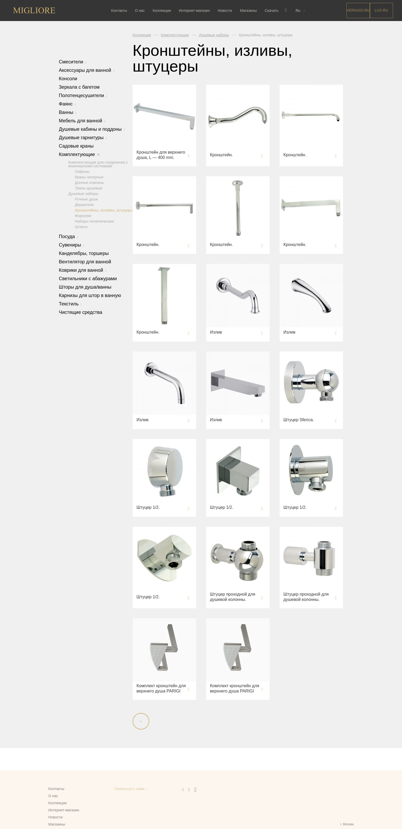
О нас (141, 10)
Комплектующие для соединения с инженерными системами (98, 164)
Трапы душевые (88, 188)
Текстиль (70, 303)
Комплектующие (79, 154)
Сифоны (82, 171)
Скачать (273, 10)
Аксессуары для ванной (87, 70)
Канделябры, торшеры (84, 253)
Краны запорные (89, 177)
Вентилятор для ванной (85, 261)
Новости (226, 10)
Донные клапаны (89, 182)
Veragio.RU (358, 10)
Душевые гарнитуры (83, 137)
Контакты (120, 10)
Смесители (72, 61)
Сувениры (71, 244)
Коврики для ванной (82, 270)
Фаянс (67, 104)
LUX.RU (381, 10)
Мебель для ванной (82, 120)
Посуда (68, 236)
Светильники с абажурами (88, 278)
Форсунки (83, 215)
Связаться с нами (129, 789)
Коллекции (163, 10)
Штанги (81, 226)
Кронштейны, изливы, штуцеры (104, 210)
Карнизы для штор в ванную (90, 295)
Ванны (68, 112)
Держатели (84, 204)
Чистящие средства (80, 312)
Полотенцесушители (83, 95)
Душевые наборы (83, 193)
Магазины (249, 10)
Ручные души (86, 199)
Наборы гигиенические (94, 221)
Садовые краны (76, 146)
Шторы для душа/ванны (85, 286)
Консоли (68, 78)
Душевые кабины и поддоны (92, 129)
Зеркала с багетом (79, 87)
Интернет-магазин (195, 10)
